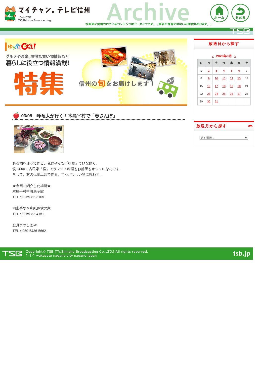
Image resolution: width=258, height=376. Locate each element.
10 (216, 78)
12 (231, 78)
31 (216, 101)
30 (209, 101)
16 (209, 86)
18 (224, 86)
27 (239, 93)
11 (224, 78)
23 (209, 93)
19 (231, 86)
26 (231, 93)
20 (239, 86)
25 (224, 93)
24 (216, 93)
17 (216, 86)
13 (239, 78)
